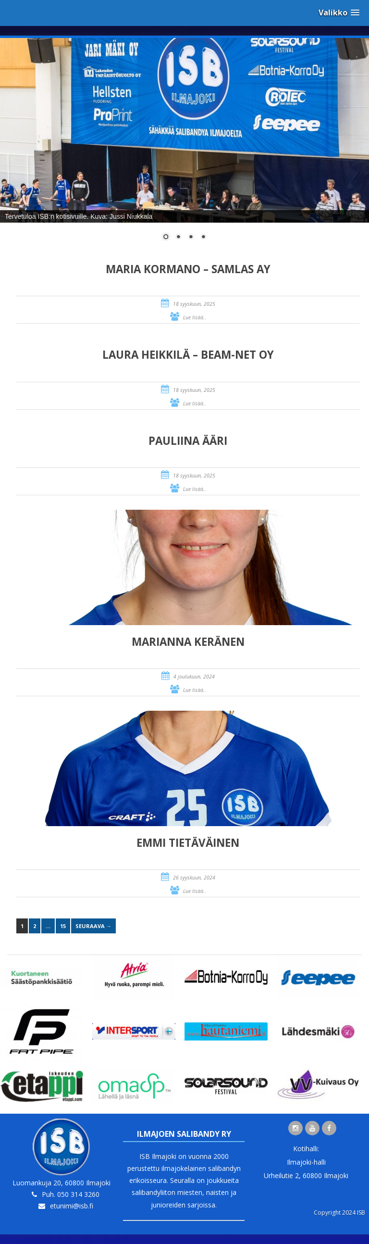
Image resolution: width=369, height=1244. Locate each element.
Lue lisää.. (194, 317)
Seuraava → (93, 926)
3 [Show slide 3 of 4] (190, 237)
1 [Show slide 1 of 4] (165, 237)
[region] (184, 145)
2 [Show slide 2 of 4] (178, 237)
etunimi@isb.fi (71, 1205)
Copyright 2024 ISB (339, 1212)
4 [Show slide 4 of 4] (203, 237)
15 (63, 926)
